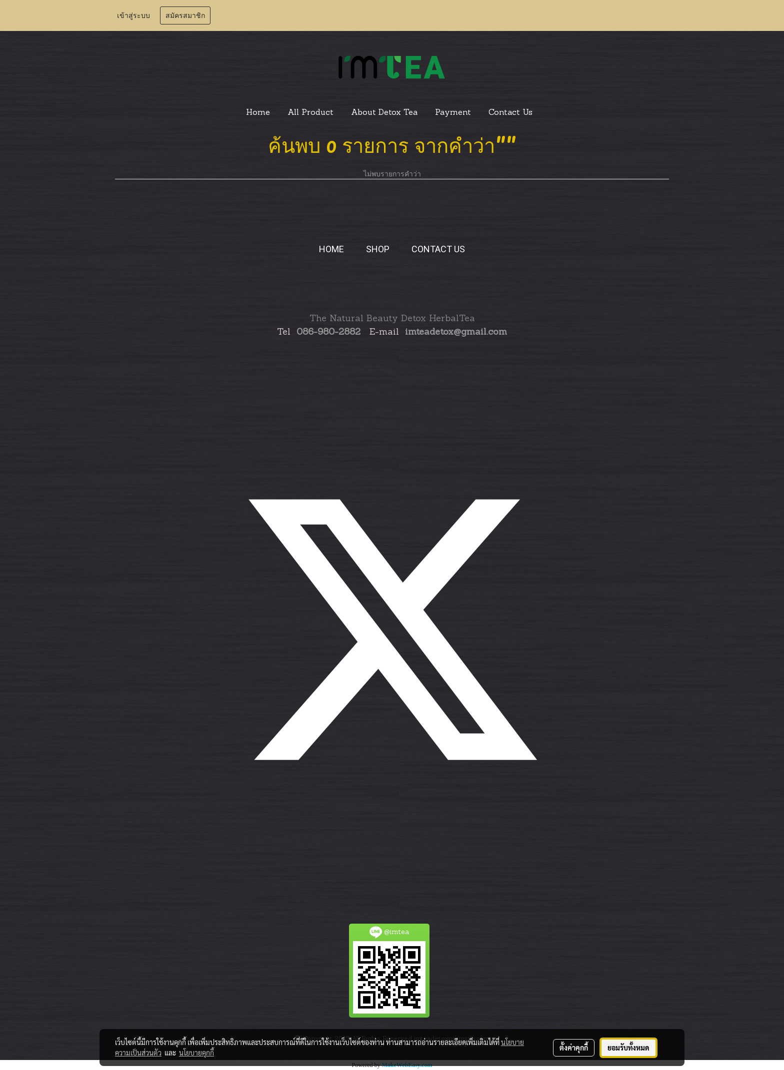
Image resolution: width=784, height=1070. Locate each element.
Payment (453, 113)
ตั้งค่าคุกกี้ (574, 1047)
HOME (331, 249)
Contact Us (510, 113)
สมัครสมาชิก (185, 15)
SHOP (378, 249)
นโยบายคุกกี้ (196, 1052)
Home (258, 113)
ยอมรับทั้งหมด (629, 1047)
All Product (311, 113)
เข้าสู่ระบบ (133, 15)
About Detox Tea (384, 113)
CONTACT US (438, 249)
